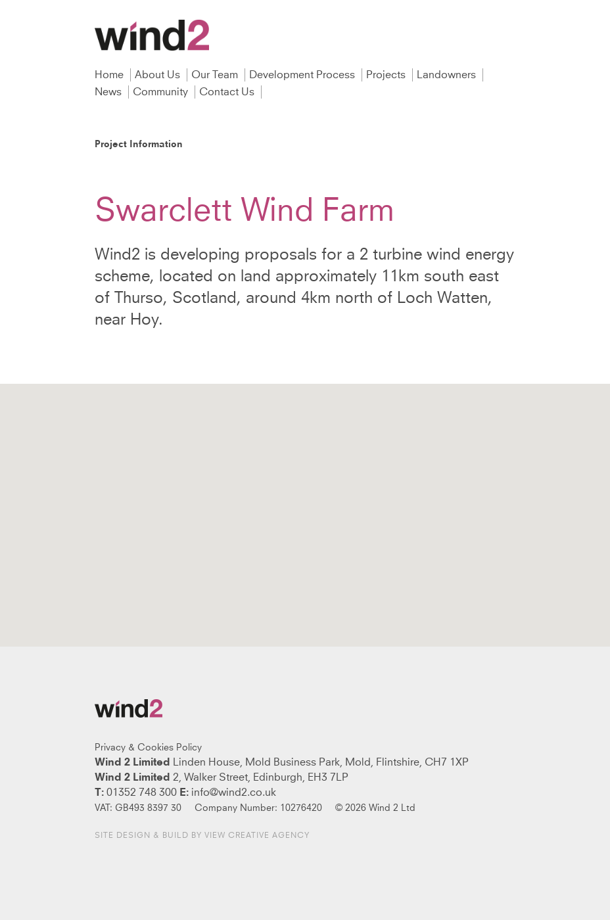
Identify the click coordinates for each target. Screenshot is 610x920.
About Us (159, 75)
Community (162, 92)
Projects (387, 75)
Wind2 (152, 35)
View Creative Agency (257, 836)
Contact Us (228, 92)
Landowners (448, 75)
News (109, 92)
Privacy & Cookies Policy (148, 747)
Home (110, 75)
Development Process (303, 75)
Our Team (216, 75)
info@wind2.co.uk (233, 792)
